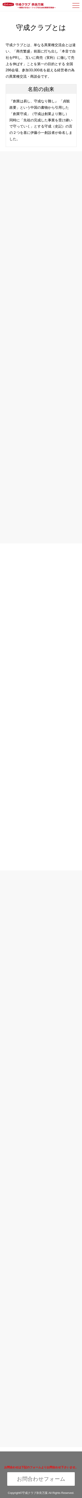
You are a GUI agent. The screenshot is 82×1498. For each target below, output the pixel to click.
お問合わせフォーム (41, 1479)
